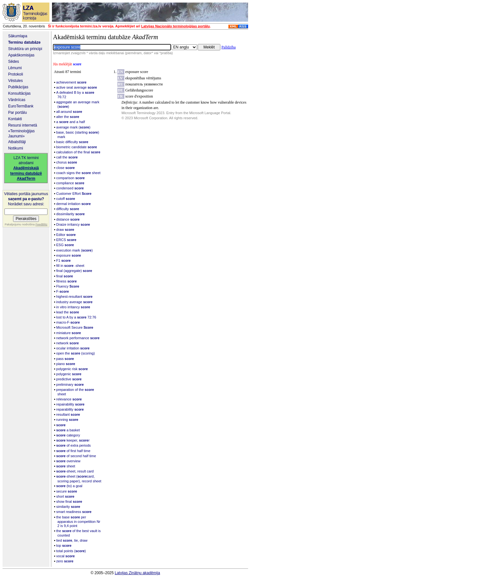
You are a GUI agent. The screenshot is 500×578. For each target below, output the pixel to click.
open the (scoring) (75, 353)
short (65, 496)
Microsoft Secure (74, 327)
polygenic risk (72, 369)
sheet (65, 466)
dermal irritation (73, 204)
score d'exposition (139, 96)
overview (68, 461)
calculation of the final (78, 152)
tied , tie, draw (71, 540)
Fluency (67, 286)
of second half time (76, 456)
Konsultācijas (19, 93)
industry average (74, 302)
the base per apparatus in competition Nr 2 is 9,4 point (78, 521)
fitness (66, 281)
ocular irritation (73, 348)
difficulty (67, 209)
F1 (63, 260)
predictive (69, 379)
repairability (70, 404)
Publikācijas (18, 87)
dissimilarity (70, 214)
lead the (67, 312)
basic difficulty (72, 142)
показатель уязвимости (144, 84)
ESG (65, 245)
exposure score (136, 72)
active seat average (76, 87)
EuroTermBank (20, 106)
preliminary (70, 384)
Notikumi (15, 148)
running (67, 419)
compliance (70, 183)
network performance (77, 338)
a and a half (70, 122)
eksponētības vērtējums (143, 78)
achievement (71, 82)
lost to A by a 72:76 (76, 317)
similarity (68, 506)
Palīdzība (228, 47)
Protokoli (15, 74)
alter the (67, 117)
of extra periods (73, 445)
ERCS (66, 240)
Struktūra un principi (25, 49)
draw (65, 229)
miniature (68, 333)
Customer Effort (73, 193)
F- (62, 291)
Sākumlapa (17, 36)
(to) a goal (69, 486)
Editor (66, 235)
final (64, 276)
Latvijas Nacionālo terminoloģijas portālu (175, 26)
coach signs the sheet (78, 173)
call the (66, 157)
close (65, 168)
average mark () (73, 127)
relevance (69, 399)
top (63, 545)
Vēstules (15, 80)
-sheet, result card (74, 471)
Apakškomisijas (21, 55)
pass (65, 359)
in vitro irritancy (73, 307)
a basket (68, 430)
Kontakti (15, 119)
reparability (70, 409)
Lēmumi (15, 68)
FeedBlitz (41, 224)
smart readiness (74, 512)
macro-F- (68, 322)
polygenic (68, 374)
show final (69, 501)
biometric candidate (76, 147)
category (68, 435)
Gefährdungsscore (139, 90)
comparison (70, 178)
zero (64, 561)
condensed (70, 188)
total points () (71, 551)
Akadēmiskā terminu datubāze (105, 36)
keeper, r (73, 440)
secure (66, 491)
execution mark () (74, 250)
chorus (66, 162)
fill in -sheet (70, 265)
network (67, 343)
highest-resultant (74, 296)
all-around (69, 111)
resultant (68, 414)
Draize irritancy (73, 224)
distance (67, 219)
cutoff (65, 199)
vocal (65, 556)
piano (65, 364)
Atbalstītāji (17, 142)
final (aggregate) (74, 271)
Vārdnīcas (16, 100)
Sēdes (13, 61)
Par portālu (17, 112)
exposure (68, 255)
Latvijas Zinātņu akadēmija (137, 573)
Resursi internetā (22, 125)
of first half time (73, 451)
